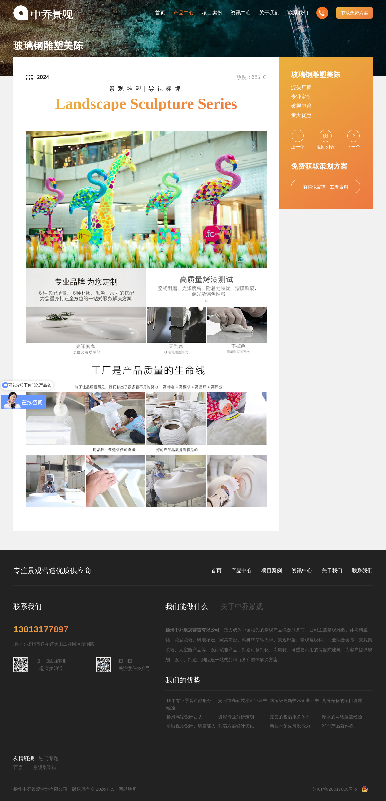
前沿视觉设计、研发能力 (191, 725)
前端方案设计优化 (236, 725)
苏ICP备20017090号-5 (334, 789)
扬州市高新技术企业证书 (243, 700)
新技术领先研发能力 (290, 725)
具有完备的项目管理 (342, 700)
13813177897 (40, 629)
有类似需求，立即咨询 (325, 186)
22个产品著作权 (338, 725)
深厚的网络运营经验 (342, 716)
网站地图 (128, 789)
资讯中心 (302, 570)
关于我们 (332, 570)
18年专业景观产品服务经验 (189, 704)
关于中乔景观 (242, 607)
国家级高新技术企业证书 (294, 700)
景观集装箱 (44, 767)
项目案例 (271, 570)
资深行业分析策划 (236, 716)
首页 (216, 570)
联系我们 (362, 570)
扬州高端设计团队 (184, 716)
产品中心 (241, 570)
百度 (17, 767)
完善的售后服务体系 (290, 716)
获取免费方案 (354, 12)
